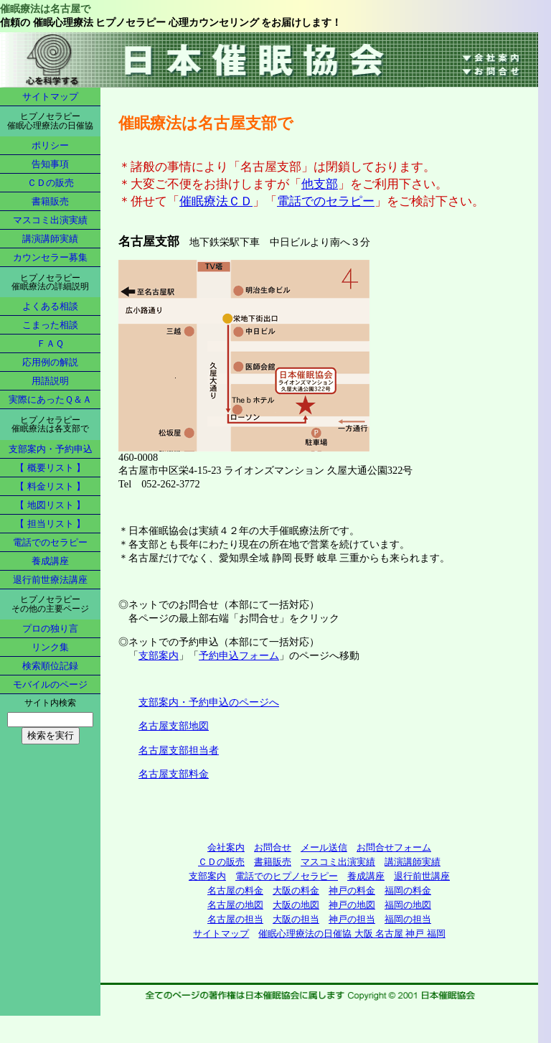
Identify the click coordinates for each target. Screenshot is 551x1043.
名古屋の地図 (235, 904)
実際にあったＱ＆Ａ (50, 399)
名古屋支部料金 (173, 774)
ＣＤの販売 (50, 182)
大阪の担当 (296, 919)
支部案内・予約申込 (51, 449)
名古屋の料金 (235, 890)
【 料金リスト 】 (50, 486)
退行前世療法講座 (50, 579)
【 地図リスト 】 (50, 505)
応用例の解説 (50, 362)
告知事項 (50, 164)
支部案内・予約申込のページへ (208, 702)
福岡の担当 (408, 919)
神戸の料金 (352, 890)
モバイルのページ (50, 684)
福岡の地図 (408, 904)
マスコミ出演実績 (50, 220)
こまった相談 (50, 324)
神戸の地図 (352, 904)
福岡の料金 (408, 890)
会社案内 (226, 847)
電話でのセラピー (50, 542)
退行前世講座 (422, 876)
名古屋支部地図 (173, 725)
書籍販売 (50, 201)
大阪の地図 (296, 904)
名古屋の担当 (235, 919)
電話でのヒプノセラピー (286, 876)
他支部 (319, 184)
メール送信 (324, 847)
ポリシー (50, 145)
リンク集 (50, 647)
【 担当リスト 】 (50, 523)
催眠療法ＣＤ (216, 201)
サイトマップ (50, 96)
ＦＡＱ (50, 343)
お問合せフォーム (394, 847)
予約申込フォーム (239, 655)
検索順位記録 (50, 665)
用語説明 (50, 380)
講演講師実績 (50, 238)
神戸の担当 (352, 919)
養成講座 (50, 561)
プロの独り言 (50, 628)
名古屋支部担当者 (178, 750)
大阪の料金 (296, 890)
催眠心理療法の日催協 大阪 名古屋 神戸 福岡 (351, 933)
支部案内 (158, 655)
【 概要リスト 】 (50, 467)
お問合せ (272, 847)
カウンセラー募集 (50, 257)
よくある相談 (50, 306)
